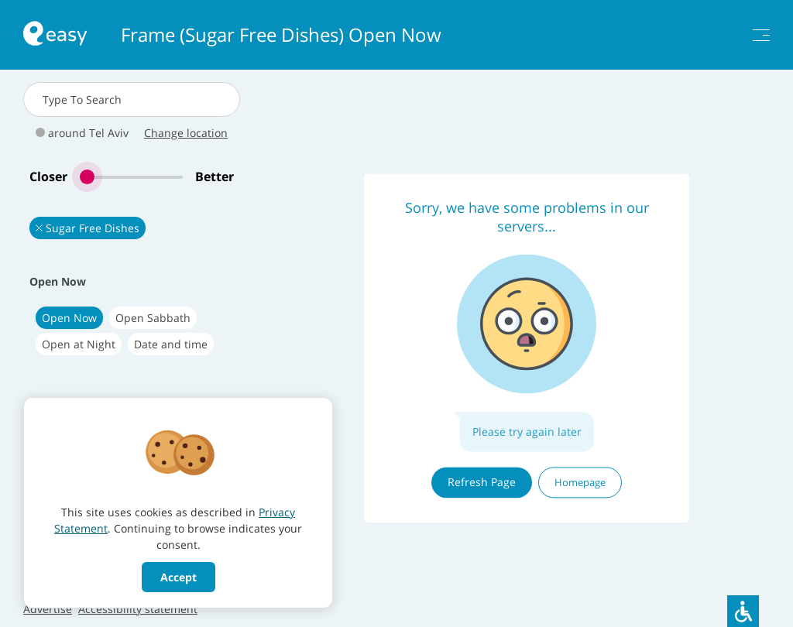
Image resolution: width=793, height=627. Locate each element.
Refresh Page (482, 482)
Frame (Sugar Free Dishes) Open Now (281, 34)
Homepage (580, 482)
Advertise (47, 608)
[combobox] (131, 99)
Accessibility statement (137, 608)
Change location (186, 132)
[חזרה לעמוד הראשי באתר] (55, 35)
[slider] (131, 177)
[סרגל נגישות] (743, 611)
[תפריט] (761, 35)
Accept (178, 577)
